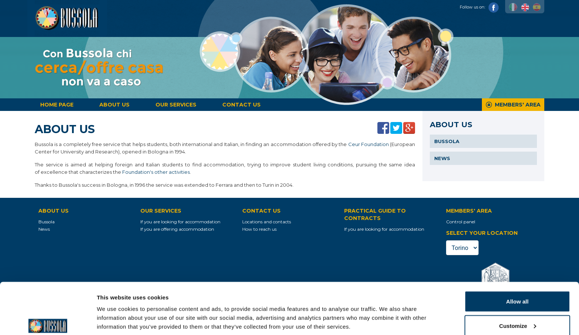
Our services (175, 104)
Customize (517, 291)
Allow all (517, 267)
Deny (517, 315)
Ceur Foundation (368, 144)
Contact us (241, 104)
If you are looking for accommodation (180, 221)
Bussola (446, 141)
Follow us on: (479, 7)
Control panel (460, 221)
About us (114, 104)
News (442, 158)
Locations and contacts (266, 221)
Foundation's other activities (156, 172)
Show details (114, 312)
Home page (56, 104)
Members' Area (518, 104)
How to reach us (259, 229)
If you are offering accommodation (177, 229)
